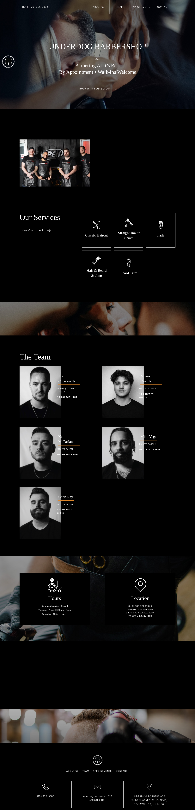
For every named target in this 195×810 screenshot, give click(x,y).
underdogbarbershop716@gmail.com (87, 798)
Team (120, 7)
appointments (141, 7)
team (76, 771)
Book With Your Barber (94, 88)
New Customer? (23, 230)
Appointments (93, 771)
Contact (112, 771)
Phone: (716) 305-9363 (34, 7)
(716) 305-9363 (35, 796)
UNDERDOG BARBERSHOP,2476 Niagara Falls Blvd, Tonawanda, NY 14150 (139, 800)
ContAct (163, 7)
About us (98, 7)
